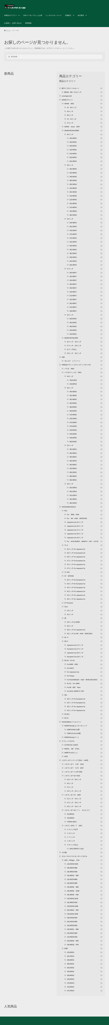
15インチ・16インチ (74, 342)
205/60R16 (70, 975)
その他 (64, 852)
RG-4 (66, 641)
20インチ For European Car (76, 580)
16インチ (70, 111)
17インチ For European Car (76, 561)
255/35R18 (73, 192)
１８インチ (71, 841)
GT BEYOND (69, 576)
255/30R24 (73, 488)
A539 (66, 756)
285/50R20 (73, 442)
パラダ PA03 (69, 369)
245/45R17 (73, 288)
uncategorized (67, 96)
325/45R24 (73, 499)
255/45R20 (73, 399)
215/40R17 (73, 296)
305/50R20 (73, 407)
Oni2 (66, 607)
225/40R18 (73, 188)
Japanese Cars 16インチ (75, 526)
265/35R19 (73, 226)
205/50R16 (73, 142)
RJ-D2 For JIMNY (73, 683)
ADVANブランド (67, 100)
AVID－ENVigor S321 (71, 860)
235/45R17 (73, 292)
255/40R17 (73, 303)
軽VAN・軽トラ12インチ (72, 92)
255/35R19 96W (72, 922)
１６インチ (71, 833)
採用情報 (28, 23)
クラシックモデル (68, 741)
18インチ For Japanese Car (76, 557)
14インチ (70, 610)
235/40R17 (73, 276)
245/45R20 (73, 434)
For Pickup (70, 676)
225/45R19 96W (72, 933)
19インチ (70, 219)
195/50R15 (73, 330)
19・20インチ (71, 107)
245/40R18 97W (73, 945)
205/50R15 (73, 319)
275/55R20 (73, 426)
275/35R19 (73, 238)
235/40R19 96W (73, 875)
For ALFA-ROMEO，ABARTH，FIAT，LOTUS (82, 541)
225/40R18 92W (73, 895)
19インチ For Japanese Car (76, 595)
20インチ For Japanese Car (76, 591)
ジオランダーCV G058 (72, 795)
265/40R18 (73, 169)
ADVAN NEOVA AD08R (71, 130)
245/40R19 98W (72, 868)
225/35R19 (73, 242)
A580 (66, 948)
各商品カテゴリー (10, 15)
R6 (65, 618)
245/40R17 (73, 311)
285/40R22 (73, 476)
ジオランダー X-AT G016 (74, 764)
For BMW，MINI (73, 514)
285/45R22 (73, 480)
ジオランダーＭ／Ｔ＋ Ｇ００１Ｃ (77, 810)
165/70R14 (70, 956)
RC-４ (66, 637)
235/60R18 (73, 384)
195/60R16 (70, 971)
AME (63, 357)
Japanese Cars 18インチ (75, 534)
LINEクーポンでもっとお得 (32, 15)
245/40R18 (73, 211)
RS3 (65, 695)
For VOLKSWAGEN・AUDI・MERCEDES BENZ (82, 680)
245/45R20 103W (73, 891)
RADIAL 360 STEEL (71, 749)
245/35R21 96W (73, 929)
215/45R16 (73, 154)
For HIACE (70, 668)
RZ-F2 (66, 718)
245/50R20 (73, 438)
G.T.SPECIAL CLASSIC (71, 745)
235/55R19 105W (72, 914)
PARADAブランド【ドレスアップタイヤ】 (76, 365)
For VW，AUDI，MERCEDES (77, 518)
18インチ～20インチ (74, 779)
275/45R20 (73, 422)
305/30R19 (73, 253)
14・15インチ (71, 119)
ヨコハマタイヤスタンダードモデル (74, 856)
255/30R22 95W (73, 910)
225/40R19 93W (72, 902)
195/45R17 (73, 280)
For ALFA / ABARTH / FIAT (75, 691)
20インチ (70, 388)
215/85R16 (70, 814)
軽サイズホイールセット (70, 88)
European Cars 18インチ (75, 657)
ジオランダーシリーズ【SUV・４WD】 (75, 760)
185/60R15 (70, 960)
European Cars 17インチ (75, 649)
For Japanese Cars (73, 672)
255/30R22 (73, 449)
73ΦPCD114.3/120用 (74, 733)
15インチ (70, 315)
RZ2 (65, 511)
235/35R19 (73, 230)
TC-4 (66, 545)
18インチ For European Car (76, 553)
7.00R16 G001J (72, 822)
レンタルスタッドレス (54, 15)
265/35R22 (73, 461)
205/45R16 (73, 161)
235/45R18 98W (73, 887)
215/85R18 (70, 818)
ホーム (8, 30)
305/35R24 (73, 491)
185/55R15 (73, 326)
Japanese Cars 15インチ (75, 522)
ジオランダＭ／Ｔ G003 (73, 826)
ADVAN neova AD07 (72, 127)
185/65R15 (70, 964)
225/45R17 (73, 299)
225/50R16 (73, 157)
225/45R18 (73, 200)
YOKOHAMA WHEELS (69, 507)
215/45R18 (73, 207)
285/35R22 (73, 472)
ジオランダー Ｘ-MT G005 (73, 772)
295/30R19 (73, 246)
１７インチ (71, 837)
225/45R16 (73, 150)
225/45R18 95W (72, 925)
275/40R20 (73, 415)
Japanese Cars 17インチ (75, 530)
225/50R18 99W (73, 941)
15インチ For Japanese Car (76, 564)
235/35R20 (73, 418)
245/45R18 (73, 177)
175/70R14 (70, 991)
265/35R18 (73, 215)
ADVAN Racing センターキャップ (75, 726)
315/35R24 (73, 495)
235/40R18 (73, 173)
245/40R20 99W (72, 872)
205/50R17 (73, 284)
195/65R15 (70, 979)
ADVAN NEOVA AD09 (71, 338)
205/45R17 (73, 273)
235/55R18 (73, 380)
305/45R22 (73, 457)
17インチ (70, 123)
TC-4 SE (67, 572)
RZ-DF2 (66, 714)
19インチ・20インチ (74, 353)
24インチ (70, 484)
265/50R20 (73, 411)
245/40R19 (73, 223)
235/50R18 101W (72, 898)
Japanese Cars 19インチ (75, 538)
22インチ (70, 445)
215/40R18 (73, 196)
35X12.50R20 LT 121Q (76, 849)
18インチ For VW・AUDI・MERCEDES (79, 634)
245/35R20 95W (72, 918)
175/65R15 (70, 987)
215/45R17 (73, 307)
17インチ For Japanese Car (76, 568)
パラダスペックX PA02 (72, 372)
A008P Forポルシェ (71, 753)
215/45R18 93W (72, 937)
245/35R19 (73, 257)
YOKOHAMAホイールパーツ (71, 722)
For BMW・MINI (72, 664)
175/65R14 (70, 983)
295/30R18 (73, 184)
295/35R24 (73, 503)
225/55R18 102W (72, 864)
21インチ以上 (71, 349)
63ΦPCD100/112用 (73, 730)
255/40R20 (73, 395)
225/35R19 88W (72, 879)
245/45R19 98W (72, 883)
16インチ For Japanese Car (76, 549)
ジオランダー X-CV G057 (74, 768)
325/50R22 (73, 468)
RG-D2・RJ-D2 (69, 660)
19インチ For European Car (76, 587)
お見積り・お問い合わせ (13, 23)
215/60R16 (70, 952)
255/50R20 (73, 403)
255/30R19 (73, 250)
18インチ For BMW (73, 622)
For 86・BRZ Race (73, 687)
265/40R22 (73, 465)
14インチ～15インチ (74, 791)
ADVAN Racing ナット (71, 737)
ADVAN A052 (69, 104)
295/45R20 (73, 392)
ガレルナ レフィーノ (72, 361)
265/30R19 (73, 265)
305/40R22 (73, 453)
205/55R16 (73, 146)
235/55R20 (73, 430)
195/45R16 (73, 138)
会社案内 (81, 15)
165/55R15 (73, 322)
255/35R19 (73, 261)
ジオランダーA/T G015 (72, 776)
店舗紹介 (68, 15)
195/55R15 (73, 334)
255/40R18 (73, 203)
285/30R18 (73, 180)
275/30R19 (73, 234)
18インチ (70, 115)
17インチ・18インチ (74, 346)
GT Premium (68, 603)
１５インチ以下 (72, 829)
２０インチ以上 (72, 845)
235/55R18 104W (72, 906)
